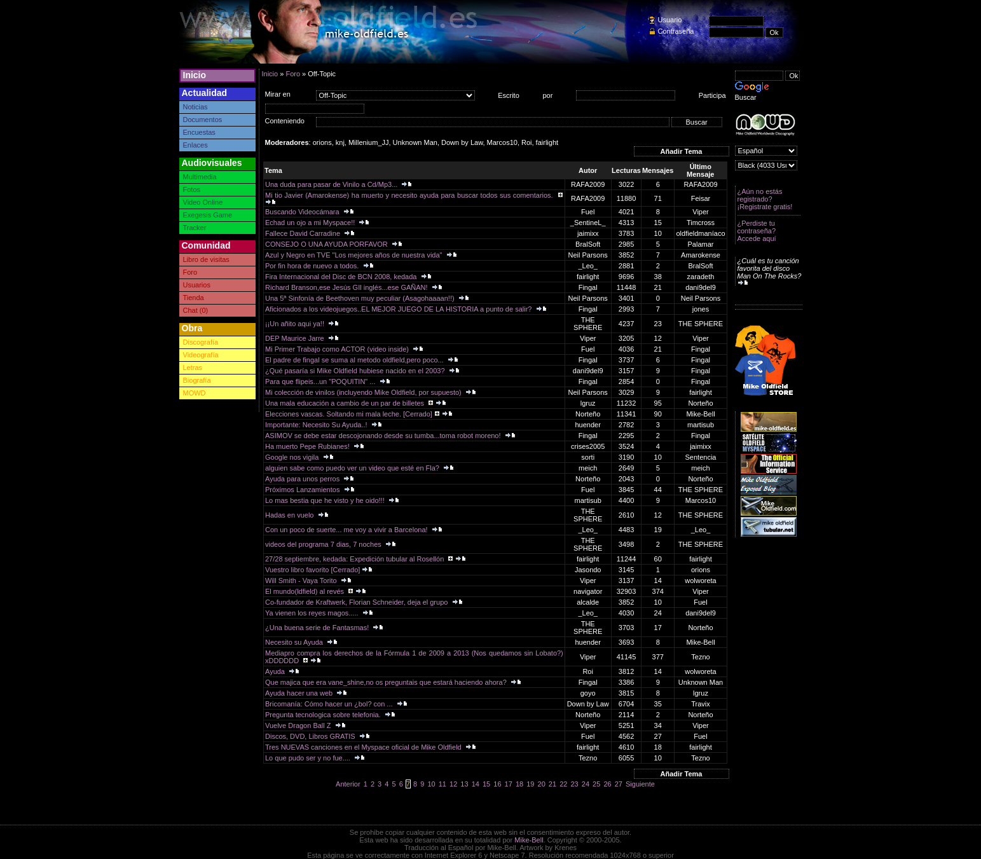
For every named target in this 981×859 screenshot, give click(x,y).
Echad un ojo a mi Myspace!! (311, 222)
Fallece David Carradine (303, 233)
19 (530, 784)
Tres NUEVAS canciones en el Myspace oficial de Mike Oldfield (364, 747)
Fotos (192, 189)
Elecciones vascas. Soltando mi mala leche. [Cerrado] (348, 414)
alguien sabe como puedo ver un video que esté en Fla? (353, 468)
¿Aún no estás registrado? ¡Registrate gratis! (765, 199)
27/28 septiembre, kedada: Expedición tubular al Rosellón (355, 559)
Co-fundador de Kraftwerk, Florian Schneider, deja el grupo (357, 602)
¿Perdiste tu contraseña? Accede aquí (756, 230)
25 (596, 784)
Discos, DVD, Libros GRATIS (311, 736)
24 (585, 784)
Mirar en (278, 94)
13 (464, 784)
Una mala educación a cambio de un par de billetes (345, 403)
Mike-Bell (528, 840)
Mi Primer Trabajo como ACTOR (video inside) (338, 349)
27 (618, 784)
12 (453, 784)
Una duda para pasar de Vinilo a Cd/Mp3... (332, 184)
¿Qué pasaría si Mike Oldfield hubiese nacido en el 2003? (356, 371)
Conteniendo (285, 121)
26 (607, 784)
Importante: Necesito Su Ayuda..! (317, 425)
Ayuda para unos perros (303, 479)
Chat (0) (196, 310)
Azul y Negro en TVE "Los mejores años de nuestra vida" (354, 255)
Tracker (195, 227)
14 (475, 784)
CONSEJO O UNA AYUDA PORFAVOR (327, 244)
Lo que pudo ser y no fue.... (308, 758)
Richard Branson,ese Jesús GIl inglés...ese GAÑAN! (347, 287)
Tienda (193, 297)
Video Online (203, 202)
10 (431, 784)
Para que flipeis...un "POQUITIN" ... (321, 381)
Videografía (201, 355)
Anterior (348, 784)
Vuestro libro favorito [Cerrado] (312, 570)
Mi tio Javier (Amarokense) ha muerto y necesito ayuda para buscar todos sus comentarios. (410, 195)
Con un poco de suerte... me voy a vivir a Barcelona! (347, 529)
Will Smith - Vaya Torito (302, 580)
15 (486, 784)
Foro (190, 272)
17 (508, 784)
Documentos (203, 119)
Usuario (670, 20)
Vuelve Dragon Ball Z (299, 725)
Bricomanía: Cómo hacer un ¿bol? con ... (330, 704)
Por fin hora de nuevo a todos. (312, 266)
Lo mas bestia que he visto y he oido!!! (326, 500)
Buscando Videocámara (303, 212)
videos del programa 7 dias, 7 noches (324, 544)
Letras (193, 367)
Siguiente (640, 784)
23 (574, 784)
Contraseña (676, 31)
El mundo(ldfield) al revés (305, 591)
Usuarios (196, 285)
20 (541, 784)
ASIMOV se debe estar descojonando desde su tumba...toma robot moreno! (384, 435)
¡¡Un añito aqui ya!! (295, 323)
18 (519, 784)
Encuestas (199, 132)
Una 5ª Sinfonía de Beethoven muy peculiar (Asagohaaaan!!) (360, 298)
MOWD (194, 393)
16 (497, 784)
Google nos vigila (292, 457)
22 (563, 784)
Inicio (195, 75)
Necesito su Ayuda (295, 642)
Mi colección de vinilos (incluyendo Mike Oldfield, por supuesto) (364, 392)
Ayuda (276, 671)
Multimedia (200, 177)
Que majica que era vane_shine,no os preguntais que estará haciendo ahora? (387, 682)
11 (442, 784)
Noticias (195, 107)
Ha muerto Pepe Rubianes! (308, 446)
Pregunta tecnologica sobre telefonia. (324, 714)
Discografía (201, 342)
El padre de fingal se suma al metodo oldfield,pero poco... (355, 360)
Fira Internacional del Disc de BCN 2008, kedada (342, 276)
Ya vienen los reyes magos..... (312, 613)
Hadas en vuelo (290, 515)
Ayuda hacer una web (299, 693)
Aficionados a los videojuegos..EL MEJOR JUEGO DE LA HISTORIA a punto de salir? (399, 309)
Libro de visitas (206, 259)
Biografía (197, 380)
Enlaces (195, 145)
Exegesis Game (208, 215)
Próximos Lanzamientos (303, 489)
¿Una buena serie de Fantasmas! (318, 627)
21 (552, 784)
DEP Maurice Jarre (295, 338)
